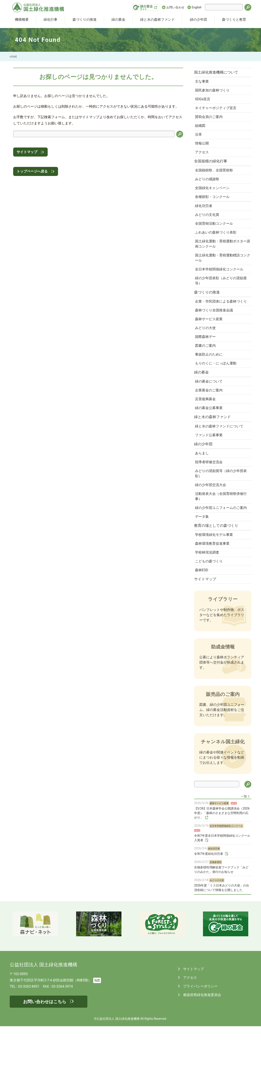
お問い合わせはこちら (44, 1059)
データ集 (203, 568)
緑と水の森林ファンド (157, 19)
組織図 (201, 131)
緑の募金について (210, 415)
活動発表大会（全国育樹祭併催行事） (220, 540)
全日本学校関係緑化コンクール (220, 288)
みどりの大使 (206, 357)
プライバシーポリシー (200, 1044)
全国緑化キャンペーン (213, 200)
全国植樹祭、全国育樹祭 (215, 180)
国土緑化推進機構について (218, 73)
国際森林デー (206, 366)
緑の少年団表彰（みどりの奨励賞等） (220, 300)
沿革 (199, 141)
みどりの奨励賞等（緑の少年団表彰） (220, 516)
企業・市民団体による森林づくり (220, 325)
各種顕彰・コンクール (213, 209)
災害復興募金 (206, 435)
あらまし (203, 494)
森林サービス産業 (210, 347)
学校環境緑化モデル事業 (215, 588)
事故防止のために (210, 386)
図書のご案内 (206, 376)
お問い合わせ (175, 7)
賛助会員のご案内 (210, 121)
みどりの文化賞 (208, 229)
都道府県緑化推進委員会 (201, 1053)
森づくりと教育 (234, 19)
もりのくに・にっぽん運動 (217, 396)
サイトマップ (27, 152)
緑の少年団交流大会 (211, 528)
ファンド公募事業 (210, 474)
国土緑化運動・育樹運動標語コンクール (220, 275)
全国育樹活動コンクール (215, 239)
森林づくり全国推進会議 (215, 337)
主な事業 (203, 83)
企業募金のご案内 (210, 425)
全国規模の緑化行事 (212, 170)
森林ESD (202, 626)
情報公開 (203, 151)
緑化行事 (50, 19)
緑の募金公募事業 (210, 444)
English (196, 7)
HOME (13, 56)
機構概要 (22, 19)
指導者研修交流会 (210, 504)
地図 (97, 1038)
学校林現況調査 (208, 607)
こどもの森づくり (210, 617)
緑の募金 (118, 19)
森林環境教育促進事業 (213, 597)
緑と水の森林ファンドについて (220, 465)
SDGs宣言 (204, 102)
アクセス (203, 160)
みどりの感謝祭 (208, 190)
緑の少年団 (198, 19)
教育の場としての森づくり (218, 578)
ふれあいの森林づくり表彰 (217, 248)
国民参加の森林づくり (213, 92)
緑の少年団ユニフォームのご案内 (220, 555)
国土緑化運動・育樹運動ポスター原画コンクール (220, 260)
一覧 (244, 854)
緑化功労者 (205, 219)
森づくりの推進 (84, 19)
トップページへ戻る (32, 171)
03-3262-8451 (28, 1044)
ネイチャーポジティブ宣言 (217, 112)
